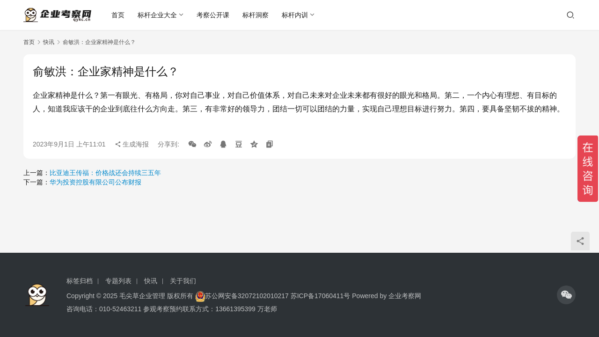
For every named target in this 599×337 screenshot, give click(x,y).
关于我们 (183, 281)
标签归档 (79, 281)
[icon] (566, 295)
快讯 (48, 42)
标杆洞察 (256, 15)
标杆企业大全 (157, 15)
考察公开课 (213, 15)
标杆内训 (295, 15)
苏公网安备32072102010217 (247, 296)
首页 (118, 15)
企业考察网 (404, 296)
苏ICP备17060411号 (321, 296)
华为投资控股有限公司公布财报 (95, 182)
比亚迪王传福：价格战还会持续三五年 (105, 172)
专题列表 (118, 281)
